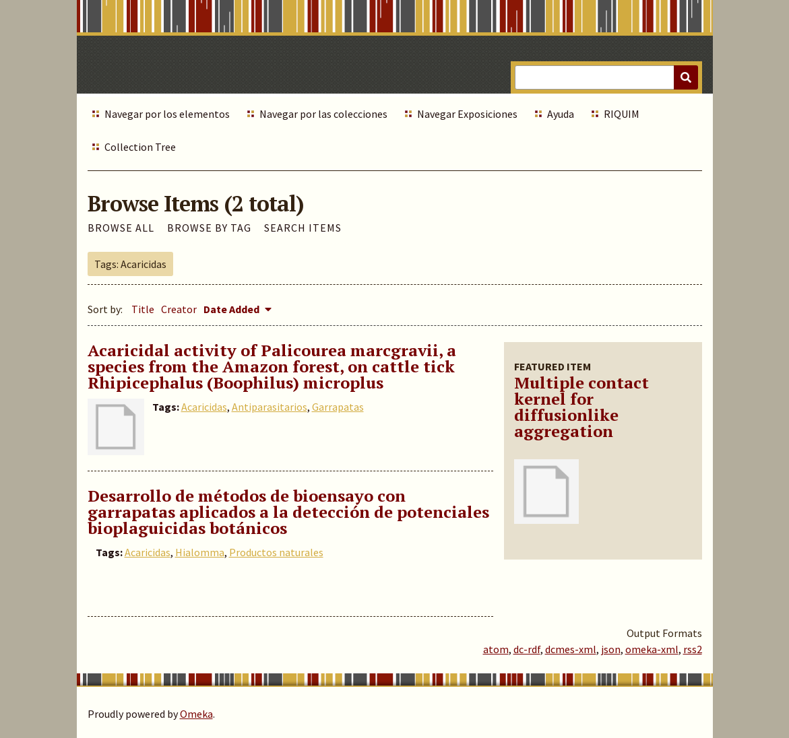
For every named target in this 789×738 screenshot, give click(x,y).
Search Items (303, 227)
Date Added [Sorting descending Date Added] (232, 309)
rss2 (692, 649)
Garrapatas (338, 406)
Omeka (196, 713)
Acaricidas (204, 406)
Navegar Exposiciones (467, 114)
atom (496, 649)
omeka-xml (651, 649)
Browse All (121, 227)
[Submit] (686, 77)
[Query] (606, 77)
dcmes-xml (570, 649)
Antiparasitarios (269, 406)
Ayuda (560, 114)
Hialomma (199, 552)
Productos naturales (276, 552)
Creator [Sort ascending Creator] (179, 309)
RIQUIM (621, 114)
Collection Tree (140, 147)
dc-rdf (526, 649)
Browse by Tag (209, 227)
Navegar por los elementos (167, 114)
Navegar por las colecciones (323, 114)
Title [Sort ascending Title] (142, 309)
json (611, 649)
